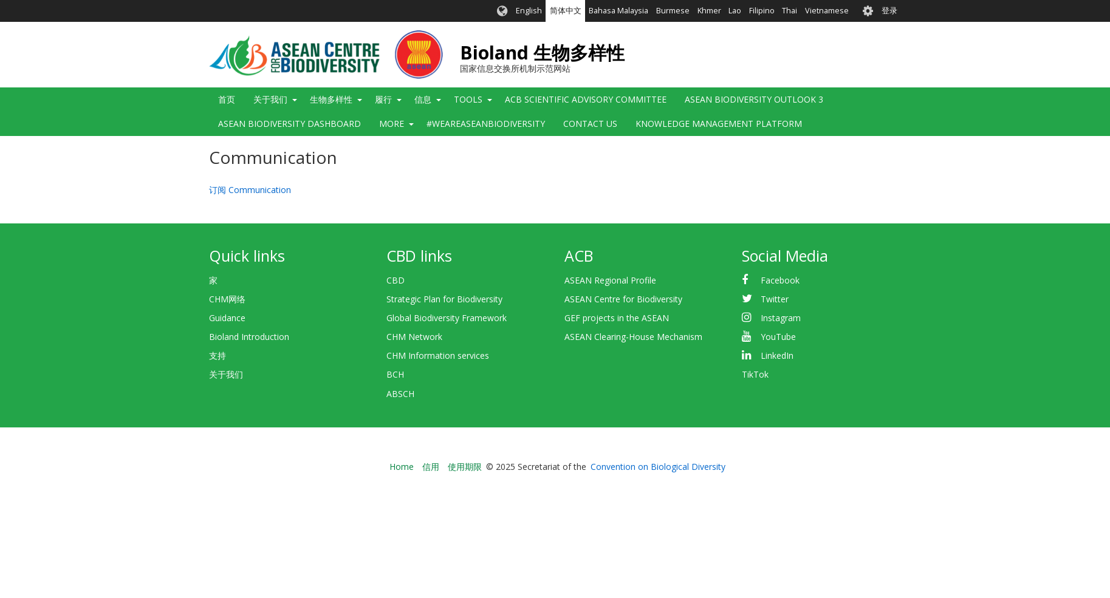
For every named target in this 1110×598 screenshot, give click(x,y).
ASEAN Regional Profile (610, 280)
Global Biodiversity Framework (446, 318)
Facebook (780, 280)
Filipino (762, 10)
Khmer (709, 10)
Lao (734, 10)
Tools (468, 99)
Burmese (673, 10)
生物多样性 (331, 99)
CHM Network (414, 336)
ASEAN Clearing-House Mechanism (633, 336)
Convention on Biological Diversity (658, 466)
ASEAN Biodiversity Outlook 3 (754, 99)
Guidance (227, 318)
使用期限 (465, 466)
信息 (422, 99)
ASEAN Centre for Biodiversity (623, 299)
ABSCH (400, 393)
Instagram (781, 318)
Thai (789, 10)
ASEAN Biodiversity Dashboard (289, 123)
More (391, 123)
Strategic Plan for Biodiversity (444, 299)
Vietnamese (827, 10)
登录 (889, 10)
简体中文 (565, 10)
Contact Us (590, 123)
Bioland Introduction (249, 336)
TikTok (755, 374)
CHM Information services (437, 355)
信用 (430, 466)
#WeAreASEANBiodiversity (486, 123)
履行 (383, 99)
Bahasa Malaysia (618, 10)
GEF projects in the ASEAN (616, 318)
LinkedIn (777, 355)
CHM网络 (227, 299)
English (529, 10)
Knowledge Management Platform (719, 123)
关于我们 (270, 99)
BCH (395, 374)
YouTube (778, 336)
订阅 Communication (250, 189)
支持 (217, 355)
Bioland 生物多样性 (542, 52)
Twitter (775, 299)
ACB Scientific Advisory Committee (585, 99)
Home (401, 466)
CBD (395, 280)
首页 (226, 99)
